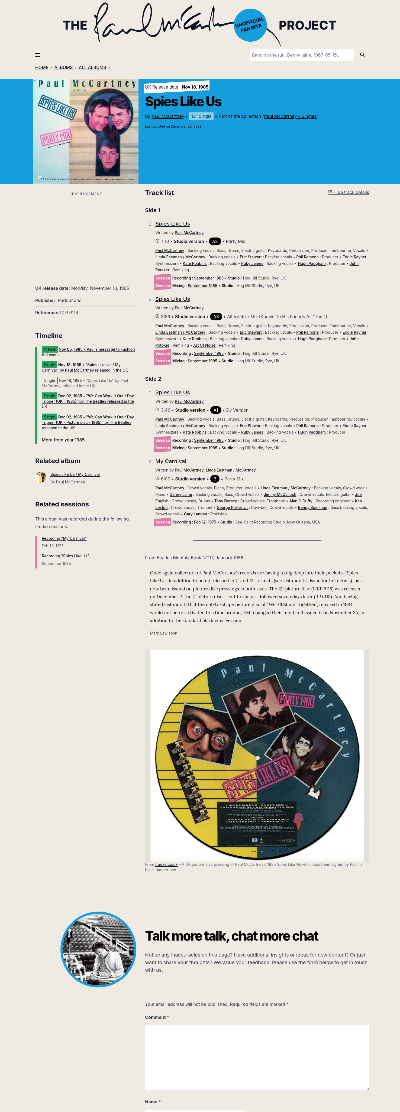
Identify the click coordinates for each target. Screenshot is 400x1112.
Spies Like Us (172, 223)
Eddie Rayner (354, 257)
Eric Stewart (251, 257)
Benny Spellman (312, 507)
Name (153, 1101)
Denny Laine (181, 494)
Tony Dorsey (225, 501)
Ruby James (252, 263)
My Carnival (170, 461)
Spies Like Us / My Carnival (75, 474)
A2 (215, 241)
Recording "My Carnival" (64, 538)
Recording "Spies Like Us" (65, 556)
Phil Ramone (307, 257)
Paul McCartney (167, 116)
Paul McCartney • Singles (290, 116)
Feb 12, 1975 (205, 522)
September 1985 (209, 278)
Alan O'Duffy (300, 501)
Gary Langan (195, 514)
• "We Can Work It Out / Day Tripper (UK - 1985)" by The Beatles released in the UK (88, 401)
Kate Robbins (195, 263)
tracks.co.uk (166, 864)
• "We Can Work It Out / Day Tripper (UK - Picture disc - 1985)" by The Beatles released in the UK (88, 422)
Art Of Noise (204, 345)
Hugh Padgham (312, 263)
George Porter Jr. (232, 507)
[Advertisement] (85, 235)
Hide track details (348, 192)
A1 (216, 410)
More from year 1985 (63, 440)
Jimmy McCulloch (280, 494)
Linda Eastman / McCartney (180, 257)
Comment (157, 1017)
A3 (216, 316)
